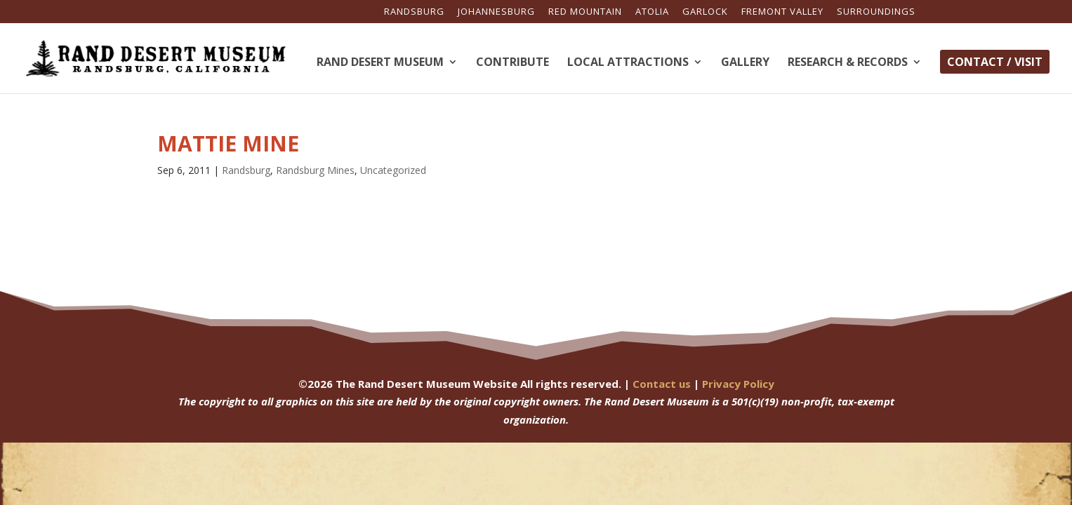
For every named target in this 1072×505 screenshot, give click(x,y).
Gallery (745, 63)
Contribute (512, 63)
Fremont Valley (782, 12)
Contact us (662, 384)
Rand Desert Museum (380, 63)
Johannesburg (496, 12)
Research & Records (848, 63)
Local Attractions (628, 63)
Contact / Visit (995, 61)
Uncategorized (393, 170)
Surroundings (876, 12)
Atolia (652, 12)
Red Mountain (585, 12)
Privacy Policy (738, 384)
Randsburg (414, 12)
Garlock (705, 12)
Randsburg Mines (315, 170)
